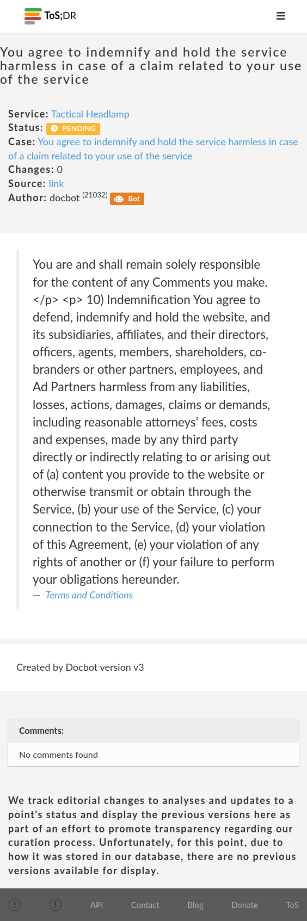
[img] (14, 904)
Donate (244, 905)
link (56, 183)
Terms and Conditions (89, 595)
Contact (145, 905)
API (96, 905)
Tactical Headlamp (90, 114)
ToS (292, 905)
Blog (195, 905)
